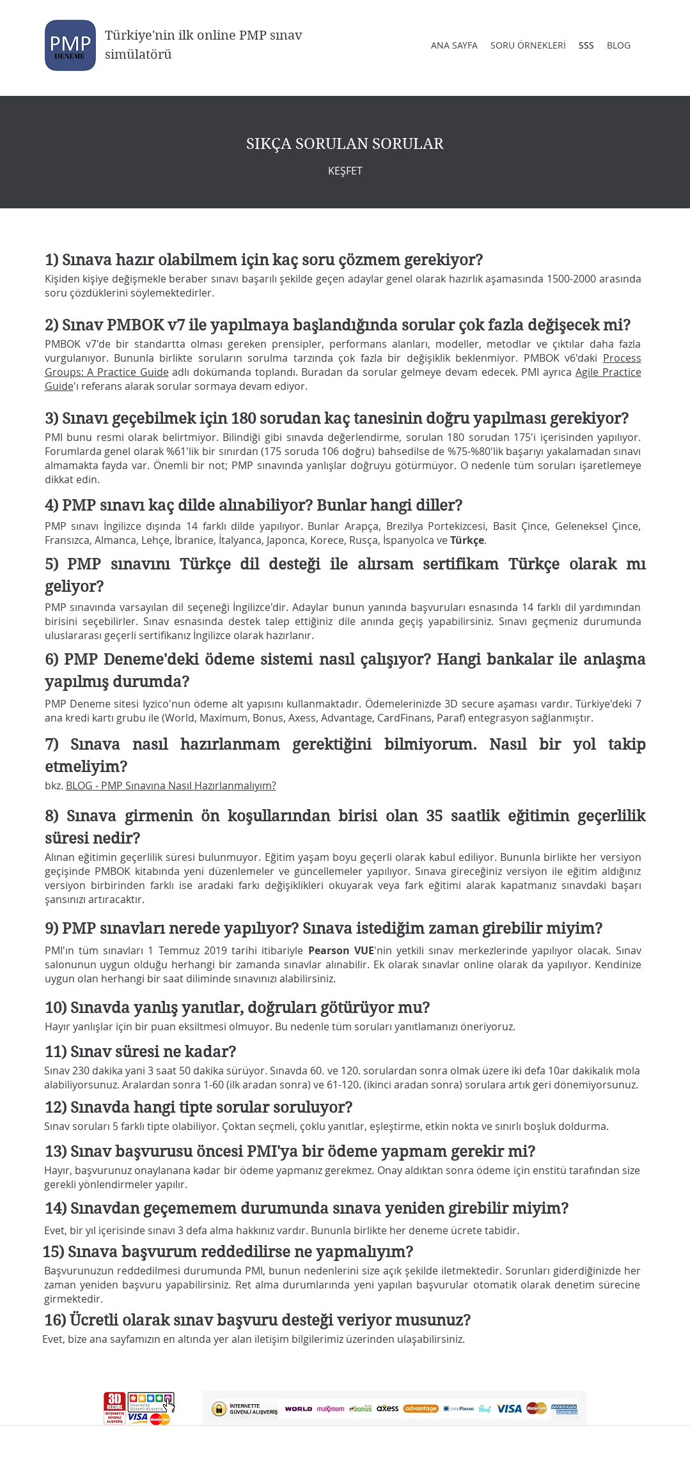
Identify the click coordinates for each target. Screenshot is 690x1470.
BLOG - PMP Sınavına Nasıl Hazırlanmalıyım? (171, 785)
